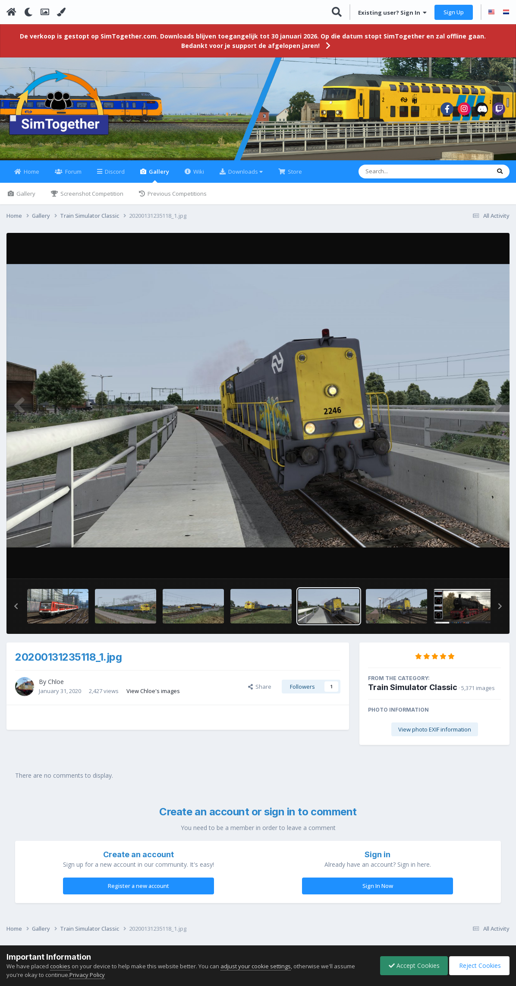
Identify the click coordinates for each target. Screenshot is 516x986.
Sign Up (454, 12)
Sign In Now (377, 891)
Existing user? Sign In (392, 12)
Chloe (56, 687)
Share (259, 692)
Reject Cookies (478, 965)
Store (294, 177)
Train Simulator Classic (412, 692)
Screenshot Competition (91, 199)
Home (30, 177)
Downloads (245, 177)
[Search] (402, 177)
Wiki (198, 177)
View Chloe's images (153, 696)
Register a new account (138, 891)
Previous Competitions (176, 199)
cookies (60, 966)
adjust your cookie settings (255, 966)
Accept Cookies (412, 965)
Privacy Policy (87, 975)
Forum (73, 177)
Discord (114, 177)
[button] (15, 611)
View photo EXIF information (434, 734)
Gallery (158, 180)
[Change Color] (61, 12)
